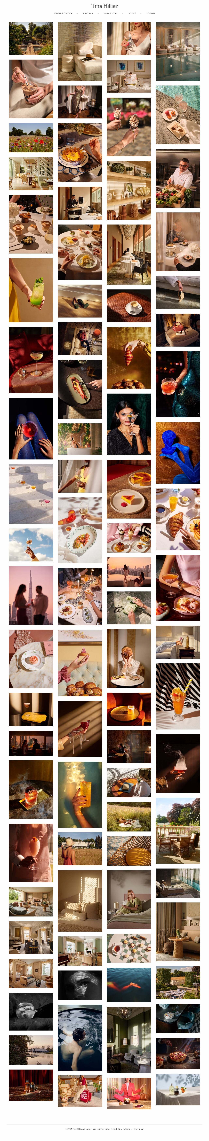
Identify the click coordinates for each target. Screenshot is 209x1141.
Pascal (114, 1128)
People (88, 13)
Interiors (111, 13)
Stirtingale (138, 1128)
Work (132, 13)
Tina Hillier (104, 6)
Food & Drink (63, 13)
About (151, 13)
